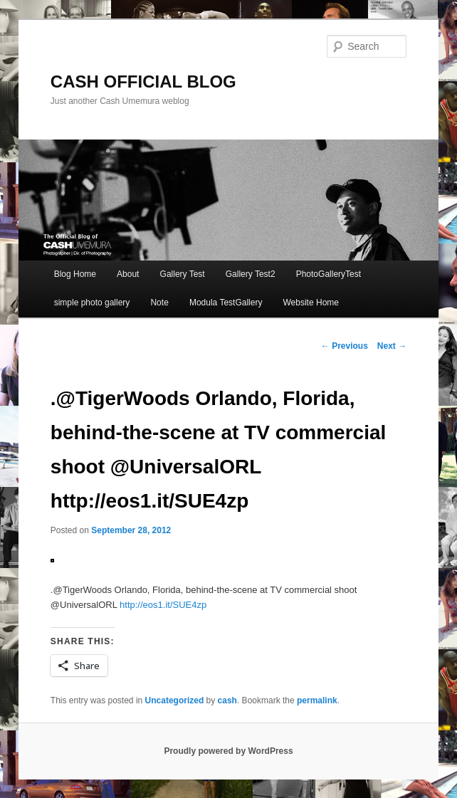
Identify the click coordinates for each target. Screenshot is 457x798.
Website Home (311, 303)
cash (227, 700)
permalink (317, 700)
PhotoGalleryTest (328, 274)
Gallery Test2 (250, 274)
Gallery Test (182, 274)
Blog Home (75, 274)
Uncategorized (174, 700)
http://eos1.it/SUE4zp (163, 604)
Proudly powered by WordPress (228, 751)
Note (159, 303)
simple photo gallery (92, 303)
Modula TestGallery (226, 303)
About (128, 274)
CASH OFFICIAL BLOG (143, 81)
